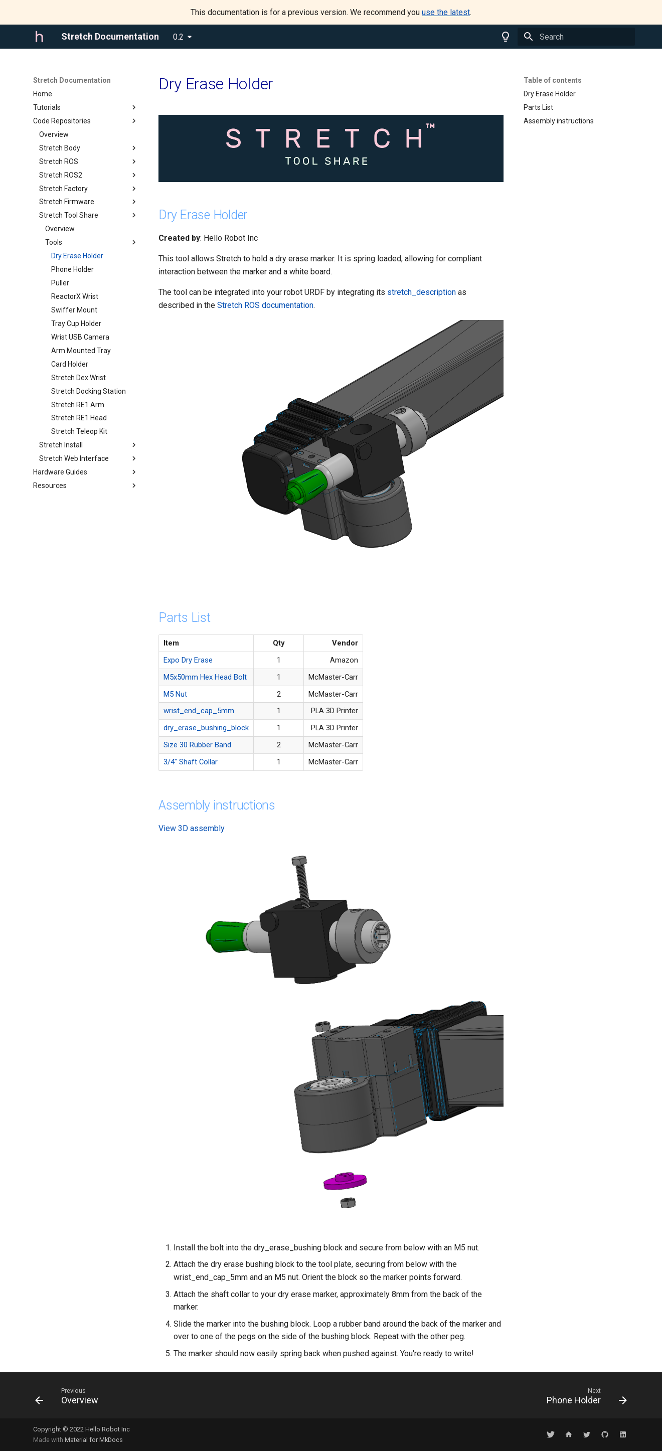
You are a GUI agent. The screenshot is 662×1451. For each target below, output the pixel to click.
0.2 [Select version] (178, 37)
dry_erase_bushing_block (206, 727)
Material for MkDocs (94, 1439)
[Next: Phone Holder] (583, 1398)
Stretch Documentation (72, 80)
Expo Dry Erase (188, 660)
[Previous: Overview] (70, 1398)
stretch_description (421, 292)
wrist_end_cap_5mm (198, 710)
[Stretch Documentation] (39, 37)
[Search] (576, 37)
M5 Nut (175, 694)
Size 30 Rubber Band (197, 744)
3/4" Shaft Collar (190, 761)
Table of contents (553, 80)
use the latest (446, 12)
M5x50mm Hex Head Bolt (205, 677)
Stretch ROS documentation (265, 305)
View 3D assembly (191, 828)
